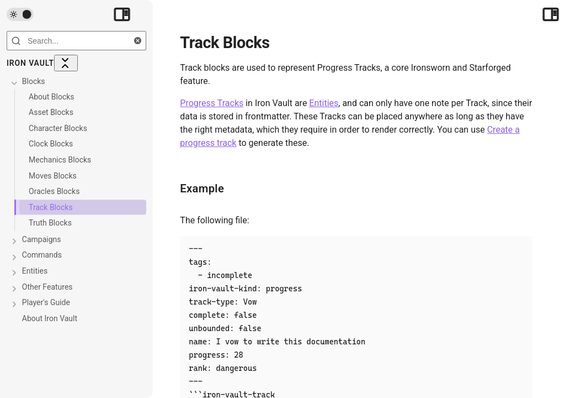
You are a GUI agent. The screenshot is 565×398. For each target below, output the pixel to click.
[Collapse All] (66, 63)
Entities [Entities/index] (324, 103)
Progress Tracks (212, 103)
